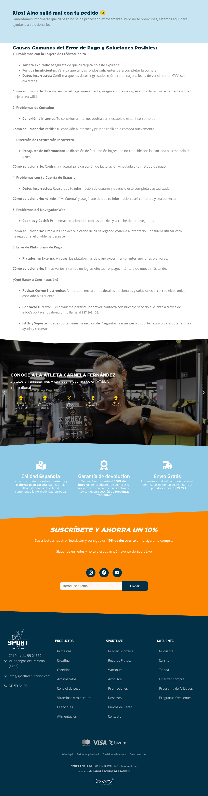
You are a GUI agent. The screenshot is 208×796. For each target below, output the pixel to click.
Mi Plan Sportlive (120, 651)
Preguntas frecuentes (175, 698)
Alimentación (67, 716)
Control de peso (68, 688)
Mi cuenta (166, 651)
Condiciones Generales (114, 754)
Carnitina (63, 670)
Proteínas (64, 651)
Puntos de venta (120, 707)
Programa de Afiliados (176, 688)
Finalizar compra (171, 679)
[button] (4, 392)
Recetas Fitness (120, 660)
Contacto (114, 716)
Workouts (115, 670)
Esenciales (65, 707)
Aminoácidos (66, 679)
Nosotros (115, 698)
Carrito (164, 660)
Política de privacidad (88, 754)
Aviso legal (67, 754)
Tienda (164, 670)
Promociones (118, 688)
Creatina (63, 660)
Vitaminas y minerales (74, 698)
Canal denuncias (138, 754)
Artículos (115, 679)
